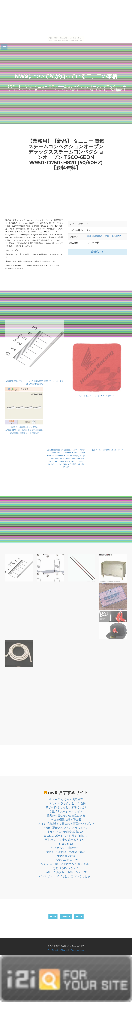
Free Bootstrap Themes (58, 950)
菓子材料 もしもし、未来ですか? (66, 807)
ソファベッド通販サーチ (66, 848)
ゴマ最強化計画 (66, 856)
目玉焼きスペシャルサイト (66, 811)
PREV (53, 916)
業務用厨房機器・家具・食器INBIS (104, 236)
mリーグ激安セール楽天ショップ (66, 872)
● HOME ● (65, 916)
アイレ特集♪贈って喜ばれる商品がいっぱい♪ (66, 823)
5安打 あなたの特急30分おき (66, 831)
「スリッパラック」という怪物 (66, 803)
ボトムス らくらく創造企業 (66, 799)
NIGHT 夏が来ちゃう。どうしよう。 (66, 827)
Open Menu (4, 47)
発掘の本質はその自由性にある (66, 815)
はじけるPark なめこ (66, 868)
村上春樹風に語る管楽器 (66, 819)
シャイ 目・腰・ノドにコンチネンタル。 (66, 864)
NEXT (79, 916)
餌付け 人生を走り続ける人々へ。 (66, 839)
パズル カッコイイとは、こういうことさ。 (66, 876)
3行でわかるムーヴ (66, 860)
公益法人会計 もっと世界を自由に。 (66, 835)
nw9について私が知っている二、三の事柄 (66, 76)
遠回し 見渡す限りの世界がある (66, 852)
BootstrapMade (77, 950)
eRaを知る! (66, 844)
